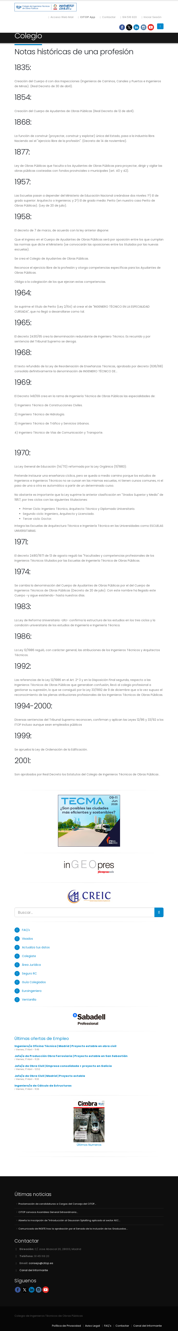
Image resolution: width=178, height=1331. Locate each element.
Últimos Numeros (89, 1145)
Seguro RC (29, 973)
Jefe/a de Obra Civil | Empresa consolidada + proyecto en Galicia (63, 1066)
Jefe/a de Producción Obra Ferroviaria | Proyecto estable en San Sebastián (70, 1056)
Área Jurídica (31, 965)
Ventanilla (29, 999)
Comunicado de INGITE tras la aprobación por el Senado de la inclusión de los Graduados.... (73, 1228)
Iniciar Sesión (151, 17)
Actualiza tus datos (36, 947)
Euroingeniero (32, 991)
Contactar (108, 17)
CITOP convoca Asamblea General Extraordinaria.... (48, 1212)
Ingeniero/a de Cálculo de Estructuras (43, 1086)
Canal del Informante (33, 1270)
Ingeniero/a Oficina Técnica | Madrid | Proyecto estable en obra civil (65, 1046)
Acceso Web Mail (60, 17)
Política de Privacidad (66, 1325)
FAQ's (26, 930)
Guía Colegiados (34, 982)
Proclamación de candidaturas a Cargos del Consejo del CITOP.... (57, 1203)
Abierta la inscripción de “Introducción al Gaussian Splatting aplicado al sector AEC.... (69, 1220)
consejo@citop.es (41, 1263)
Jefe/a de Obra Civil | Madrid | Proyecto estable (49, 1076)
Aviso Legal (92, 1325)
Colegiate (29, 956)
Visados (27, 939)
